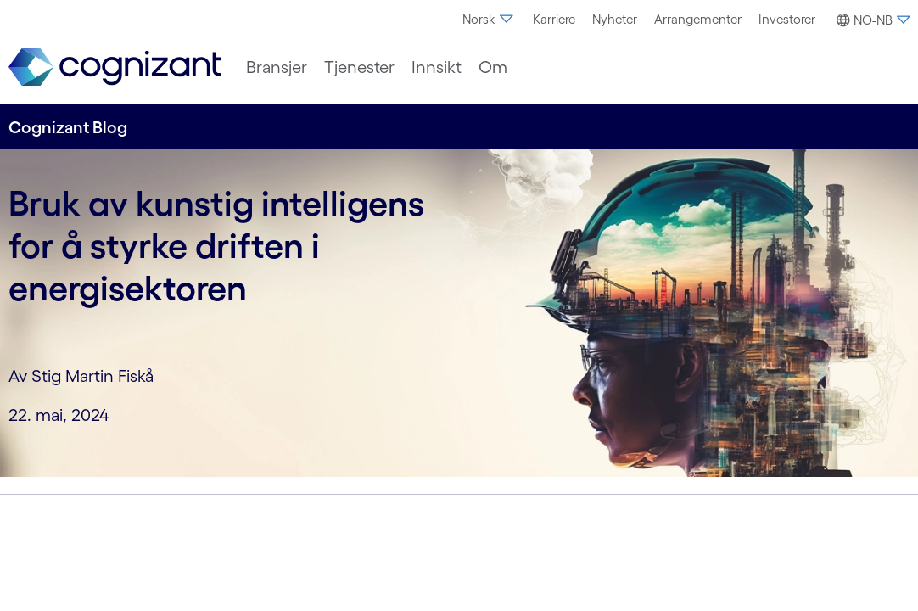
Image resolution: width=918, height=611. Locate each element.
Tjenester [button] (359, 67)
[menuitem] (489, 19)
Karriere (554, 19)
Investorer (786, 19)
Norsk (489, 19)
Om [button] (493, 67)
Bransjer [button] (276, 67)
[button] (871, 20)
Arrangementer (698, 19)
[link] (114, 67)
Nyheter (614, 19)
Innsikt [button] (436, 67)
